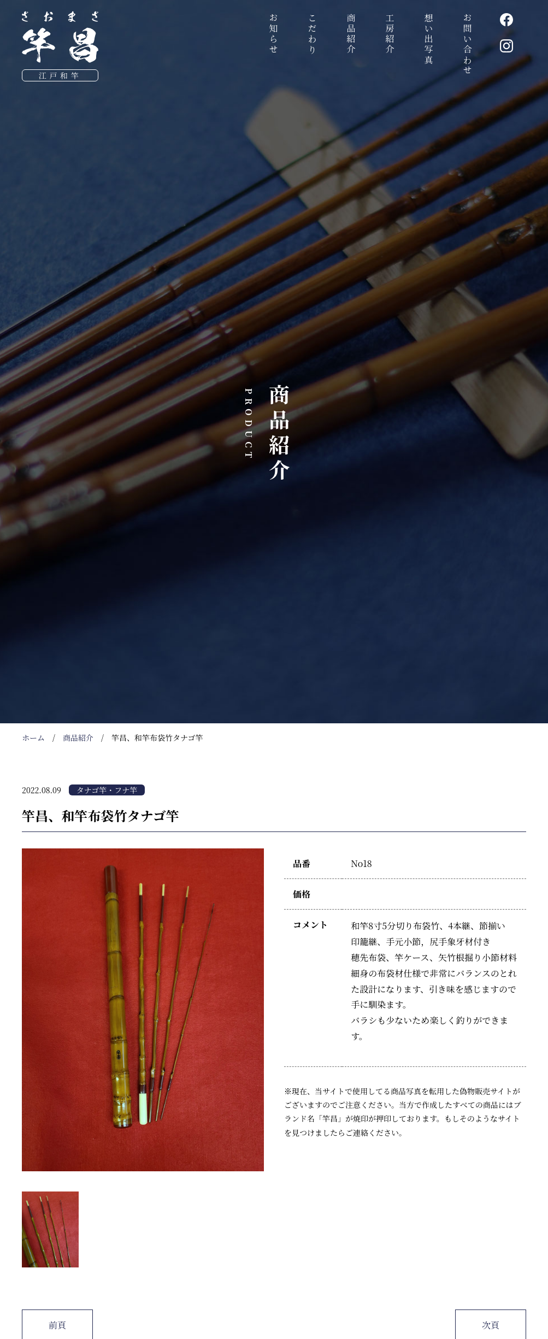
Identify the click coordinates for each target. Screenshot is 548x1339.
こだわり (312, 34)
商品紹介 (351, 34)
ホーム (33, 737)
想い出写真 (428, 39)
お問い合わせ (467, 44)
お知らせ (273, 34)
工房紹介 (390, 34)
